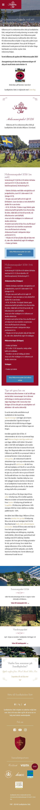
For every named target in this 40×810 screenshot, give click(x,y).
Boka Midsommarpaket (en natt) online (20, 253)
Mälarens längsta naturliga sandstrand (20, 439)
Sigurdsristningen (10, 418)
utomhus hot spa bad (17, 518)
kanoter (10, 502)
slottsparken (9, 459)
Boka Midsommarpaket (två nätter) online (20, 379)
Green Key (32, 90)
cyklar (7, 497)
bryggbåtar (8, 505)
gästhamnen (20, 464)
